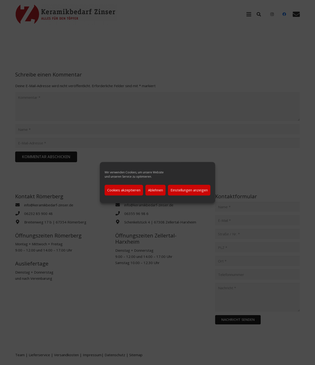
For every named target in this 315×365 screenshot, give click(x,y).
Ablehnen (155, 190)
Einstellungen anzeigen (189, 190)
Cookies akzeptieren (123, 190)
